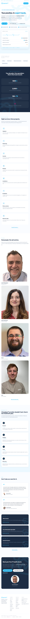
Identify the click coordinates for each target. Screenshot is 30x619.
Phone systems (17, 602)
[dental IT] (4, 3)
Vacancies (11, 604)
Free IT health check (13, 23)
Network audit (17, 606)
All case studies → (15, 550)
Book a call (26, 3)
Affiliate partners (11, 606)
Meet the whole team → (15, 400)
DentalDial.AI (18, 604)
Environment (12, 608)
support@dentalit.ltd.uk (25, 603)
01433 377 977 (22, 23)
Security (17, 600)
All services (17, 608)
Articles (11, 602)
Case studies (11, 601)
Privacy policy (11, 610)
